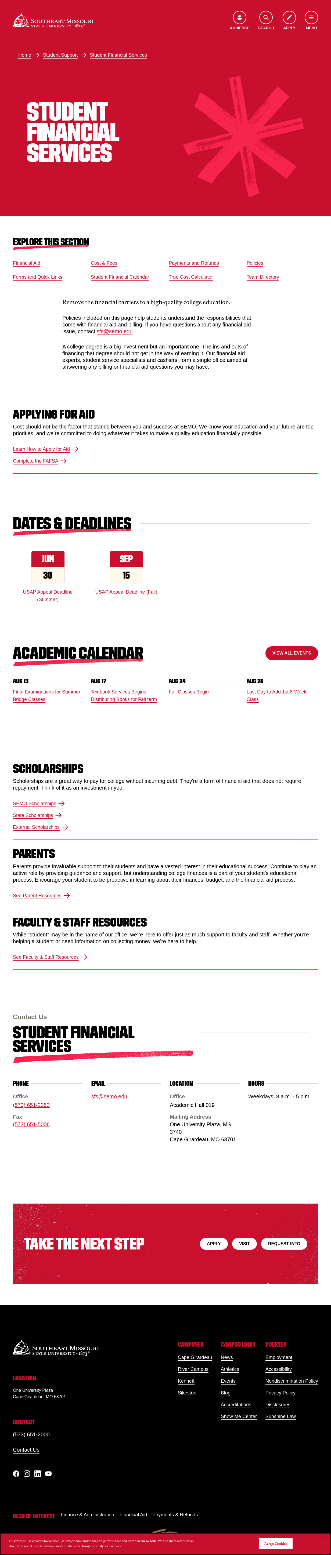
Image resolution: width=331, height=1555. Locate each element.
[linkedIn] (37, 1473)
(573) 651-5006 (31, 1125)
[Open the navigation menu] (311, 21)
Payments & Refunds (175, 1514)
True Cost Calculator (191, 277)
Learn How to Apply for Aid (45, 449)
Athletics (230, 1369)
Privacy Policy (280, 1393)
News (227, 1357)
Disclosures (277, 1404)
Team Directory (263, 277)
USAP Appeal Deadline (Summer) (48, 595)
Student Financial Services (118, 55)
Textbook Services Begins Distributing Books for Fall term (124, 695)
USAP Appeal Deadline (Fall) (126, 592)
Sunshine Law (280, 1416)
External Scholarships (40, 827)
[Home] (53, 20)
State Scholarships (37, 815)
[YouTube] (48, 1473)
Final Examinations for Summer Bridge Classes (46, 695)
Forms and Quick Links (37, 277)
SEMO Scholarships (39, 803)
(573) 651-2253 (31, 1105)
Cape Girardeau (195, 1357)
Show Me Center (239, 1416)
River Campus (193, 1369)
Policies (255, 263)
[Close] (322, 1543)
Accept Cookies (275, 1544)
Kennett (186, 1381)
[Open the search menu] (266, 21)
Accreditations (236, 1404)
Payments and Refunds (194, 263)
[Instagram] (27, 1473)
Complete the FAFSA (40, 461)
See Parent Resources (41, 895)
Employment (278, 1357)
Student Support (60, 55)
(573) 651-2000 (31, 1434)
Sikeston (187, 1393)
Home (24, 55)
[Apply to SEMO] (289, 21)
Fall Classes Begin (189, 692)
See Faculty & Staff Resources (50, 957)
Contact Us (26, 1450)
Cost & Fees (104, 263)
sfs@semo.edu (115, 331)
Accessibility (278, 1369)
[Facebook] (16, 1473)
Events (228, 1381)
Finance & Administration (87, 1514)
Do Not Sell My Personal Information (227, 1544)
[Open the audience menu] (240, 21)
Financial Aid (26, 263)
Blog (226, 1393)
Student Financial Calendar (120, 277)
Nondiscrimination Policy (291, 1381)
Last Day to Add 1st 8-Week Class (277, 695)
